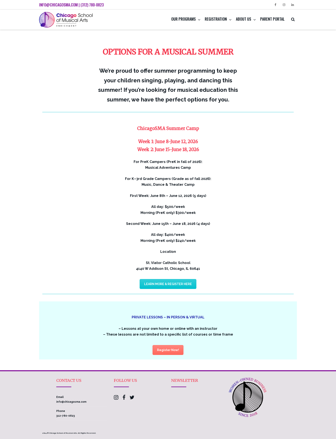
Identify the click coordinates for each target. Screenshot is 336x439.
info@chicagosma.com (71, 401)
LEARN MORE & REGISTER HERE (168, 284)
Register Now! (168, 350)
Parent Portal (272, 19)
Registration (216, 19)
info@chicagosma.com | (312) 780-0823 (71, 5)
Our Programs (183, 19)
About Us (243, 19)
